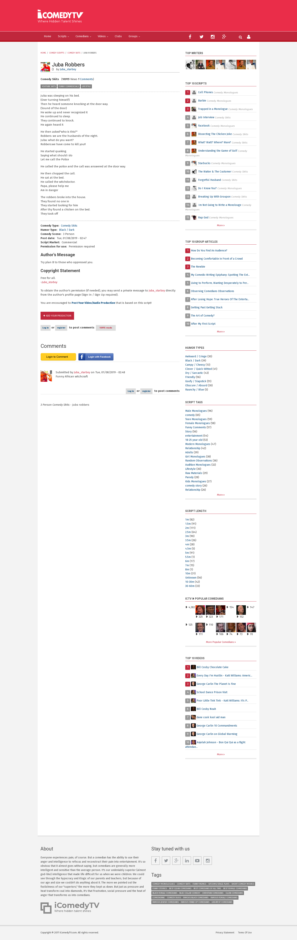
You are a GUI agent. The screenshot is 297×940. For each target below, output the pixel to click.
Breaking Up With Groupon (215, 196)
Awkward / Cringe (196, 356)
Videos (112, 36)
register (75, 328)
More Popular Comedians (220, 642)
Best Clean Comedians (180, 889)
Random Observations (199, 461)
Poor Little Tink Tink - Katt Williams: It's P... (224, 701)
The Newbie (198, 266)
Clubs (130, 36)
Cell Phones (206, 92)
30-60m (190, 586)
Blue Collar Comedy (189, 894)
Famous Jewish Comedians (165, 903)
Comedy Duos (174, 898)
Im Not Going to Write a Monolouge (222, 205)
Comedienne (158, 898)
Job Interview (206, 117)
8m (187, 570)
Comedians (89, 36)
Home (48, 36)
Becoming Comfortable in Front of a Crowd (219, 259)
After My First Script (203, 324)
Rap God (203, 217)
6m (187, 561)
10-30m (189, 582)
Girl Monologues (196, 456)
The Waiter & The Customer (216, 171)
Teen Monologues (197, 419)
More (220, 225)
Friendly (190, 377)
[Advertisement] (177, 17)
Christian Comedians (212, 894)
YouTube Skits (49, 86)
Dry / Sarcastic (194, 373)
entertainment (195, 436)
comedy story (194, 486)
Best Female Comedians (235, 889)
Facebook (204, 126)
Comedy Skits (73, 53)
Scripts (65, 36)
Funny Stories (159, 889)
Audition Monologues (199, 465)
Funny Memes (199, 885)
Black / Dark (67, 229)
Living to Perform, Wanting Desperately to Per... (221, 283)
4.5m (188, 549)
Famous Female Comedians (224, 898)
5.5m (188, 557)
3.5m (188, 540)
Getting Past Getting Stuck (208, 307)
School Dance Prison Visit (213, 693)
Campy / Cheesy (195, 365)
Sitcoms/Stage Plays (218, 885)
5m (187, 553)
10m (188, 574)
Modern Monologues (199, 444)
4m (187, 545)
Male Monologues (197, 411)
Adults (189, 452)
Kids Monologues (196, 481)
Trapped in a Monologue (214, 109)
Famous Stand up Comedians (195, 903)
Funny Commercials (69, 86)
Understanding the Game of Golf (219, 151)
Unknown (191, 578)
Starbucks (204, 163)
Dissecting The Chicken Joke (216, 134)
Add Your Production (59, 315)
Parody (189, 477)
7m (187, 565)
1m (187, 520)
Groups (147, 36)
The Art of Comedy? (203, 315)
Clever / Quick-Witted (199, 369)
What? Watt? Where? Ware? (216, 142)
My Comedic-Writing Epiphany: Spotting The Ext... (222, 275)
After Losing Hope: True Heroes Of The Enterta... (222, 299)
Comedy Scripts (56, 53)
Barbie (202, 100)
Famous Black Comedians (195, 898)
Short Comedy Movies (242, 885)
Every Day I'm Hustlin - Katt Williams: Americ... (226, 676)
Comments (87, 79)
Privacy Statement (226, 933)
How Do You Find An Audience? (211, 250)
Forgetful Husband (210, 180)
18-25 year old (194, 440)
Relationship (193, 448)
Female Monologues (198, 423)
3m (187, 536)
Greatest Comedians (222, 903)
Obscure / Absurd (197, 385)
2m (187, 528)
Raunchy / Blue (195, 390)
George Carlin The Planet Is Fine (218, 684)
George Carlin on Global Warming (218, 734)
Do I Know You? (208, 188)
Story (188, 432)
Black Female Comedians (164, 894)
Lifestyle (86, 86)
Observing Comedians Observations (214, 291)
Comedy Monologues (163, 885)
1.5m (188, 524)
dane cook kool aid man (213, 718)
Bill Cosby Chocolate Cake (213, 668)
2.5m (188, 532)
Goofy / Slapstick (196, 381)
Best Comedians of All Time (207, 889)
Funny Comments (196, 427)
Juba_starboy (69, 69)
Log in (50, 328)
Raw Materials (194, 473)
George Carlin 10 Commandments (218, 726)
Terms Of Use (246, 933)
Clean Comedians (234, 894)
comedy (190, 415)
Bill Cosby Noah (207, 709)
